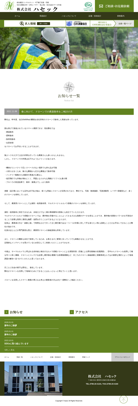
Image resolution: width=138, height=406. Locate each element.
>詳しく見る (9, 350)
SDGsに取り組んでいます (16, 343)
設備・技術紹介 (95, 16)
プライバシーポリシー (122, 357)
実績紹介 (43, 16)
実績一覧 (20, 357)
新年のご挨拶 (10, 325)
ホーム (17, 16)
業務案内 (120, 16)
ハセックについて (69, 16)
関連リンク (86, 357)
